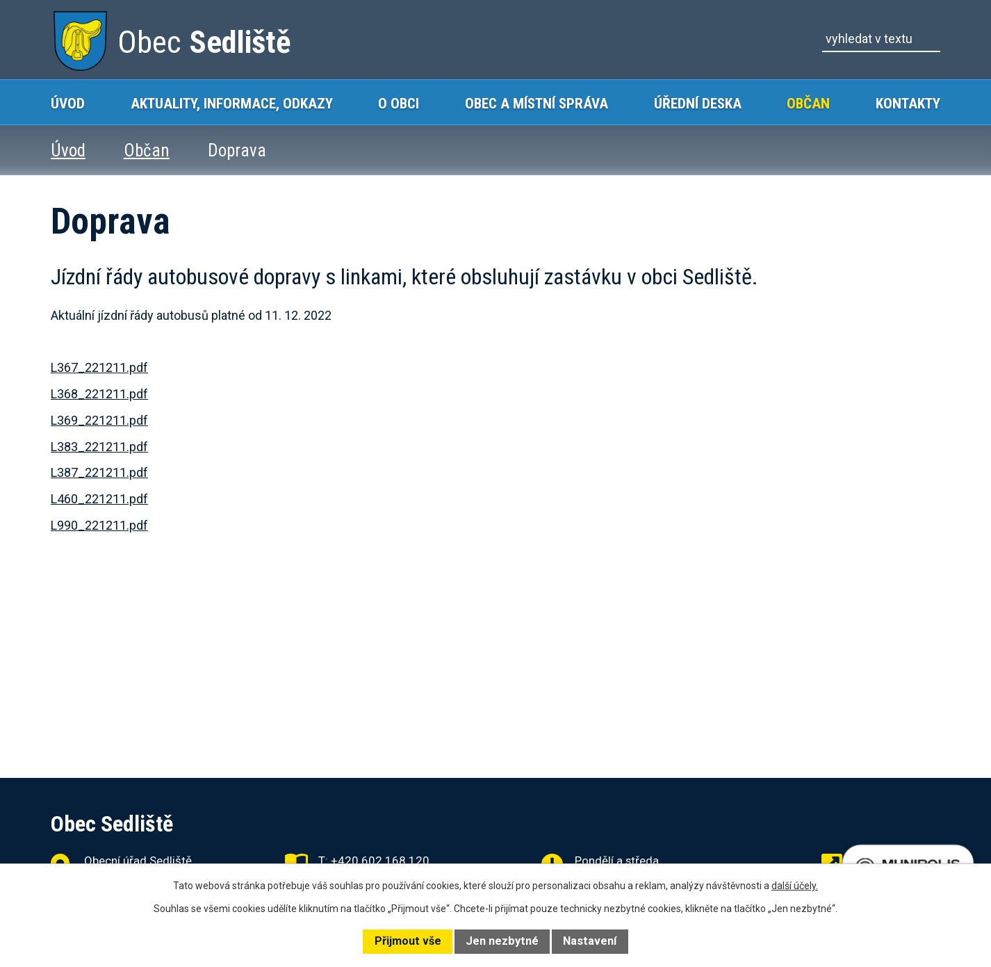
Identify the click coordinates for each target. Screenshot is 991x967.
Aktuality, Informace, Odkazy (232, 103)
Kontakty (908, 103)
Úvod (68, 103)
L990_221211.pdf (99, 525)
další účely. (794, 885)
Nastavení (589, 941)
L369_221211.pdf (99, 420)
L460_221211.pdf (99, 498)
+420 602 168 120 (380, 861)
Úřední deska (698, 103)
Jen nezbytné (502, 941)
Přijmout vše (408, 941)
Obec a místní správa (536, 103)
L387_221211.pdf (99, 472)
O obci (398, 103)
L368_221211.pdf (99, 394)
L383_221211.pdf (99, 446)
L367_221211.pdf (99, 367)
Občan (808, 103)
